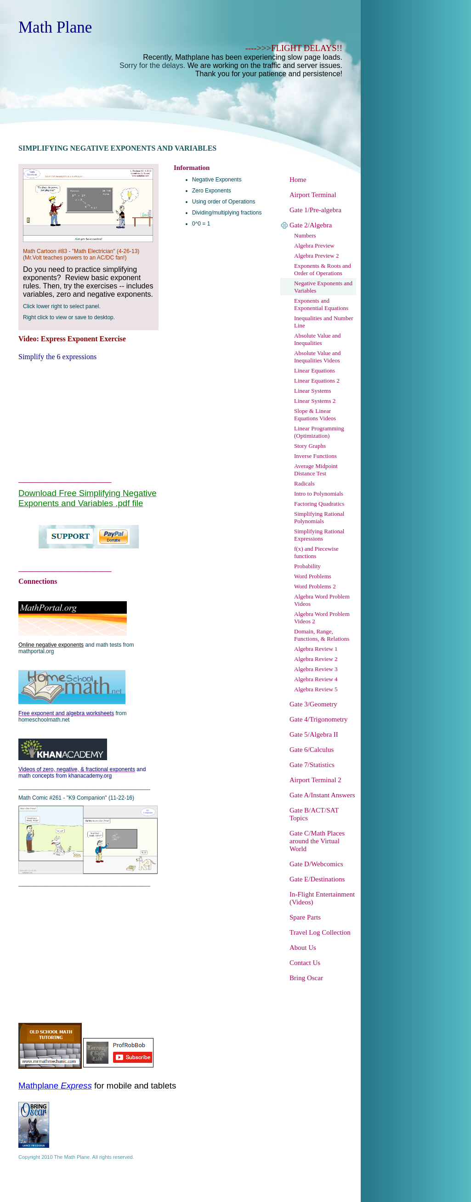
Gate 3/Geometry (313, 704)
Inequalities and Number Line (323, 322)
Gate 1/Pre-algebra (315, 210)
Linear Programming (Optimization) (319, 432)
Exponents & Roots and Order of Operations (322, 269)
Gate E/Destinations (317, 879)
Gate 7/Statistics (312, 764)
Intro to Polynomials (318, 493)
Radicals (304, 483)
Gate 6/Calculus (311, 749)
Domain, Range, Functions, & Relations (321, 635)
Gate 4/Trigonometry (318, 719)
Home (297, 179)
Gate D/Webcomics (316, 864)
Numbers (305, 235)
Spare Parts (305, 917)
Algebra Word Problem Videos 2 (322, 617)
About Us (302, 947)
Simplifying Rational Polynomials (319, 517)
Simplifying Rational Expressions (319, 535)
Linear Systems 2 (314, 400)
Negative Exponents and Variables (323, 287)
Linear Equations (314, 370)
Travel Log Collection (320, 932)
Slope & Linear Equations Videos (315, 414)
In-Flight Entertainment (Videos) (322, 898)
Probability (307, 566)
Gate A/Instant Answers (322, 795)
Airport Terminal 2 (315, 780)
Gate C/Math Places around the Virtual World (317, 841)
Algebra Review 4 (316, 679)
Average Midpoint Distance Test (316, 470)
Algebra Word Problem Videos (322, 600)
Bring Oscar (306, 978)
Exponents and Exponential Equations (321, 304)
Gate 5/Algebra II (313, 734)
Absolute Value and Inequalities (317, 339)
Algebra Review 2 (316, 658)
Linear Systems (312, 390)
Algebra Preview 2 (316, 255)
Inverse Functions (315, 455)
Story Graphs (310, 445)
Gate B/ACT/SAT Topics (314, 814)
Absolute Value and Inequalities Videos (317, 357)
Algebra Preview (314, 245)
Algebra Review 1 (316, 648)
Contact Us (304, 962)
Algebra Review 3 (316, 669)
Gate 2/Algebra (310, 225)
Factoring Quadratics (319, 503)
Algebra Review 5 (316, 689)
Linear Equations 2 (317, 380)
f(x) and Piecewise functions (316, 552)
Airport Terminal (312, 194)
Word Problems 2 (315, 586)
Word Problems (312, 576)
